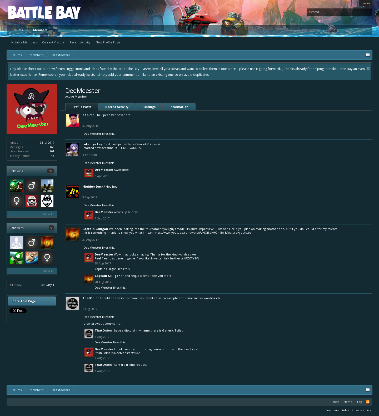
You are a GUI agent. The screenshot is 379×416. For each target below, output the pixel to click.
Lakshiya (89, 144)
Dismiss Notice (368, 69)
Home (348, 402)
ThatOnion (90, 298)
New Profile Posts (108, 42)
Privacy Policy (361, 410)
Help (336, 402)
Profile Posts (81, 107)
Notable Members (24, 42)
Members (40, 30)
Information (178, 107)
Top (359, 402)
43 (52, 156)
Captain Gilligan (95, 229)
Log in (365, 3)
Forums (17, 30)
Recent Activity (80, 42)
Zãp (85, 115)
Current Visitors (53, 42)
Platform (27, 12)
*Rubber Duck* (93, 186)
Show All (48, 214)
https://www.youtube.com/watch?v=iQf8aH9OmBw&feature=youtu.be (202, 232)
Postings (149, 107)
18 (50, 171)
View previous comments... (103, 323)
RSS (368, 402)
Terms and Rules (337, 410)
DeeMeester (92, 134)
